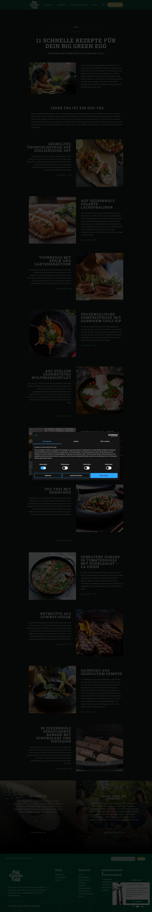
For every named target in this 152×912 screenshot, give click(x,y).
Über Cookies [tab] (105, 441)
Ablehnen (48, 475)
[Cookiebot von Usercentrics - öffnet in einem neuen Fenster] (109, 435)
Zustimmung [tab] (47, 441)
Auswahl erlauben (76, 475)
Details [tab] (76, 441)
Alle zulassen (103, 475)
